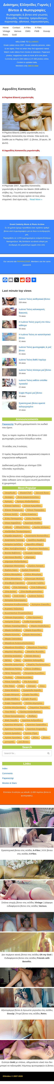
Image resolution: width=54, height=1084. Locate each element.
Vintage (6, 31)
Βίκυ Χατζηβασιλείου (14, 561)
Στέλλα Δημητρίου (33, 715)
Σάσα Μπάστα (12, 702)
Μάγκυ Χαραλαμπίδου (15, 638)
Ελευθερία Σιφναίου (14, 595)
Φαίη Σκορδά (11, 732)
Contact (16, 27)
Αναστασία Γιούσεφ (14, 552)
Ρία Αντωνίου (30, 694)
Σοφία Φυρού (29, 711)
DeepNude (10, 505)
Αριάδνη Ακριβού (36, 552)
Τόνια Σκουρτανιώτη (14, 728)
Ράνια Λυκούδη (12, 694)
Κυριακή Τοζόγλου (13, 621)
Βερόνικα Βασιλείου (38, 561)
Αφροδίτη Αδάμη (34, 556)
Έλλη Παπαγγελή (13, 531)
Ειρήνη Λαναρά (36, 578)
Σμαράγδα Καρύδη (32, 702)
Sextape (9, 509)
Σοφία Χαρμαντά (13, 715)
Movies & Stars (9, 795)
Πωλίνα (8, 689)
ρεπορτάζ (9, 754)
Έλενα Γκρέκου (12, 518)
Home (5, 27)
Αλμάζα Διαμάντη (13, 548)
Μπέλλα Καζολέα (13, 668)
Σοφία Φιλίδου (12, 711)
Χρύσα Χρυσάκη (13, 749)
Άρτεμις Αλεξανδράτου (27, 513)
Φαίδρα (32, 728)
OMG (27, 31)
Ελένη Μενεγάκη (13, 586)
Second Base (42, 505)
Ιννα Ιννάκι (19, 608)
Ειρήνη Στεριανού (30, 582)
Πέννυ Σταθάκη (32, 681)
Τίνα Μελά (10, 724)
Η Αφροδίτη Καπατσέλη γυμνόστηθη (21, 150)
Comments (7, 785)
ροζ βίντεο (24, 754)
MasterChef (25, 505)
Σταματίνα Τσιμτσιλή (39, 719)
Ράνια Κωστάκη (24, 689)
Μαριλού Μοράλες (13, 664)
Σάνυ (42, 698)
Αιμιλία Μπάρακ (41, 539)
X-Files (38, 27)
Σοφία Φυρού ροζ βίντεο (30, 405)
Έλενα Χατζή (11, 526)
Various (17, 31)
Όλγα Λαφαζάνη (12, 535)
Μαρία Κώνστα (12, 646)
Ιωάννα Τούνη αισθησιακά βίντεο (34, 311)
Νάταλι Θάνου (32, 668)
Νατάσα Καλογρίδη (34, 672)
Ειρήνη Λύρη (11, 582)
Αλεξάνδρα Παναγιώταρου (17, 543)
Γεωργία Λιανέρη (33, 565)
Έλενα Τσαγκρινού (13, 522)
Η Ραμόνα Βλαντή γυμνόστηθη (18, 97)
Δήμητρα (30, 569)
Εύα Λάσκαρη (20, 599)
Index (4, 781)
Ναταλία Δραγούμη (14, 676)
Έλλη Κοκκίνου (29, 526)
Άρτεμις (8, 513)
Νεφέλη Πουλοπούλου (38, 676)
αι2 (26, 749)
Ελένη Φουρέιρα (33, 586)
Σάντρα (31, 698)
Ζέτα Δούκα (10, 604)
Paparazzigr (8, 436)
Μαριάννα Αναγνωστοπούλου (19, 655)
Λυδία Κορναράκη (32, 634)
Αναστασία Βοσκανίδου (37, 548)
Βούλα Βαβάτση (12, 565)
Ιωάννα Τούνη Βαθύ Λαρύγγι (32, 372)
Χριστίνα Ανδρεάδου (31, 732)
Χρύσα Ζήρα (31, 745)
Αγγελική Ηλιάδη (33, 535)
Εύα (7, 599)
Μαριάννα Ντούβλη (14, 659)
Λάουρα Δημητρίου (14, 629)
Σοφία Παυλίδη (31, 707)
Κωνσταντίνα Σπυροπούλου (18, 625)
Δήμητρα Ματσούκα (14, 578)
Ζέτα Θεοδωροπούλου (31, 604)
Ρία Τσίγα (9, 698)
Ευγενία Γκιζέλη (36, 595)
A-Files (27, 27)
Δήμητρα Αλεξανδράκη (15, 573)
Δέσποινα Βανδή (13, 569)
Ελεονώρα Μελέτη (34, 591)
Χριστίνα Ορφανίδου (36, 737)
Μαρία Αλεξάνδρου (40, 638)
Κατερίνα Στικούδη (40, 616)
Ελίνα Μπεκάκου (13, 591)
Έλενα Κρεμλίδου (32, 518)
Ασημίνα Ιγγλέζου (13, 556)
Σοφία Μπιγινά (12, 707)
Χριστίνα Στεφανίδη (36, 741)
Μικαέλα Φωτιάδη (35, 664)
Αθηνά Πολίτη (22, 539)
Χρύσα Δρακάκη (12, 745)
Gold (14, 34)
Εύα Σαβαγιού (38, 599)
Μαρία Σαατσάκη (13, 651)
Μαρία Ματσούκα (32, 646)
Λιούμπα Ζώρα (12, 634)
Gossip (46, 31)
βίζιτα (35, 749)
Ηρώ (7, 608)
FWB (36, 31)
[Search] (23, 766)
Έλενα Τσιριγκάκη (35, 522)
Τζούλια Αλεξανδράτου (30, 724)
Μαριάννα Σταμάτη (37, 659)
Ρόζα (21, 698)
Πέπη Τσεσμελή (12, 685)
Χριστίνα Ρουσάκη (13, 741)
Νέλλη (8, 672)
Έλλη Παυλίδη (33, 531)
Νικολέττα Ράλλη (13, 681)
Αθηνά (8, 539)
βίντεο (46, 749)
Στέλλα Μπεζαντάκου (15, 719)
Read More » (36, 199)
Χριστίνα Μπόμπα (13, 737)
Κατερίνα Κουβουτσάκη (16, 616)
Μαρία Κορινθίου (33, 642)
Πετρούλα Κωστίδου (34, 685)
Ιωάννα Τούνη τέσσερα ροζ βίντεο (35, 382)
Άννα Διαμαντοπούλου (28, 509)
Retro (5, 34)
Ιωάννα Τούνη (35, 608)
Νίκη (18, 672)
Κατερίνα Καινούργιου (15, 612)
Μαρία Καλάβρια (13, 642)
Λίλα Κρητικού (34, 629)
